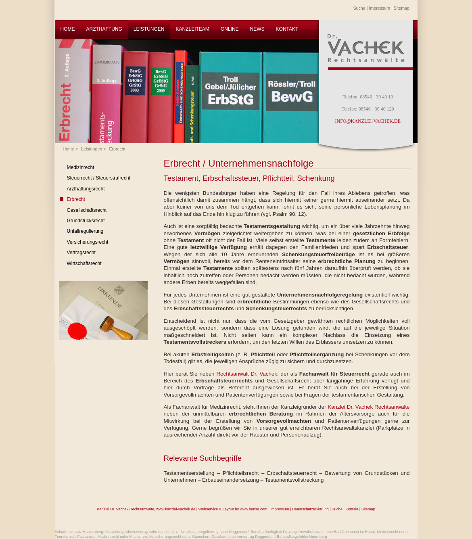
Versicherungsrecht (88, 242)
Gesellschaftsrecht (87, 210)
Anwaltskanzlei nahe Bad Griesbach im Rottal (337, 532)
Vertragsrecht (81, 252)
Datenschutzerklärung (310, 509)
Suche (359, 8)
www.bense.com (253, 509)
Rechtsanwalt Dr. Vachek (246, 374)
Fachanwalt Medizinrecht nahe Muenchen (112, 537)
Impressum (379, 8)
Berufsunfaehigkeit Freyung (274, 532)
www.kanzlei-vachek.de (175, 509)
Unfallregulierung (85, 231)
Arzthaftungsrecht (86, 189)
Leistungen (91, 148)
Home (68, 148)
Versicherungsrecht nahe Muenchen (179, 537)
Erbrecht (117, 148)
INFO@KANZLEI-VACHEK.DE (368, 121)
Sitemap (401, 8)
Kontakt (351, 509)
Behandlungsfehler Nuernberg (302, 537)
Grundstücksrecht (86, 221)
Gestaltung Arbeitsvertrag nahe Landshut (139, 532)
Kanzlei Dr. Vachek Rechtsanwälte (368, 407)
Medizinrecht (80, 167)
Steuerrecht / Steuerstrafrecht (98, 178)
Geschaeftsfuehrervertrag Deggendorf (243, 537)
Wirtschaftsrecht (84, 263)
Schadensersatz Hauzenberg (79, 532)
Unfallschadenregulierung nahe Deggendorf (212, 532)
